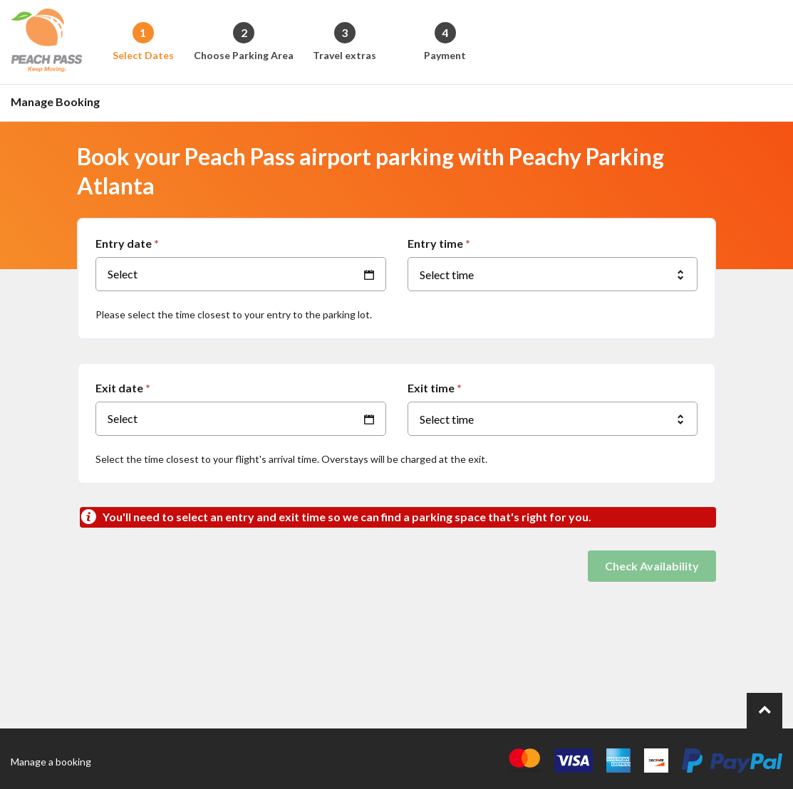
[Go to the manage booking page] (59, 103)
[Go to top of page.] (764, 710)
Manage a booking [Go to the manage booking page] (51, 762)
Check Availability (652, 566)
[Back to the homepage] (46, 42)
